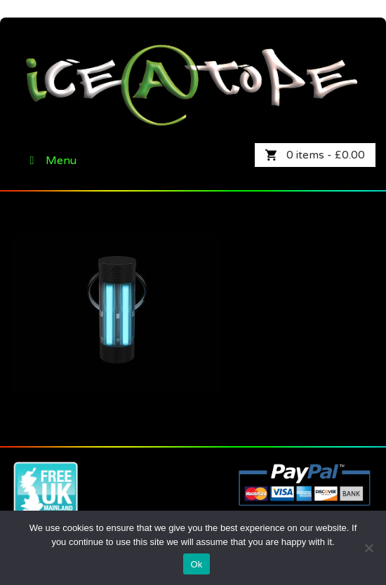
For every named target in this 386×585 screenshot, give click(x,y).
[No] (368, 548)
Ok (196, 564)
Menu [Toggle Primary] (50, 161)
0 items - (325, 155)
